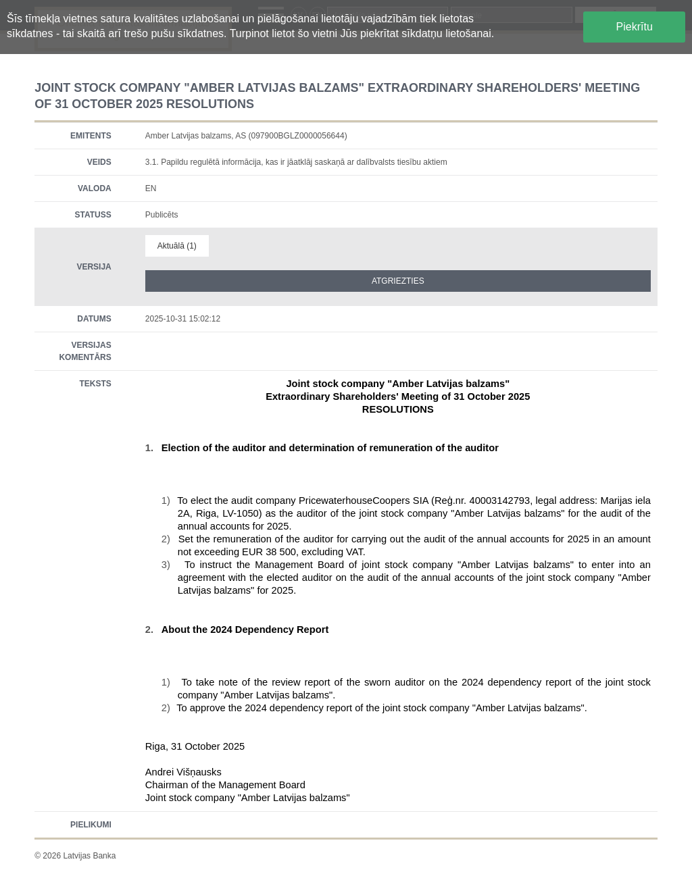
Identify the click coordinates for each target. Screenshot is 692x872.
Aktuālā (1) (177, 246)
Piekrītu (634, 26)
